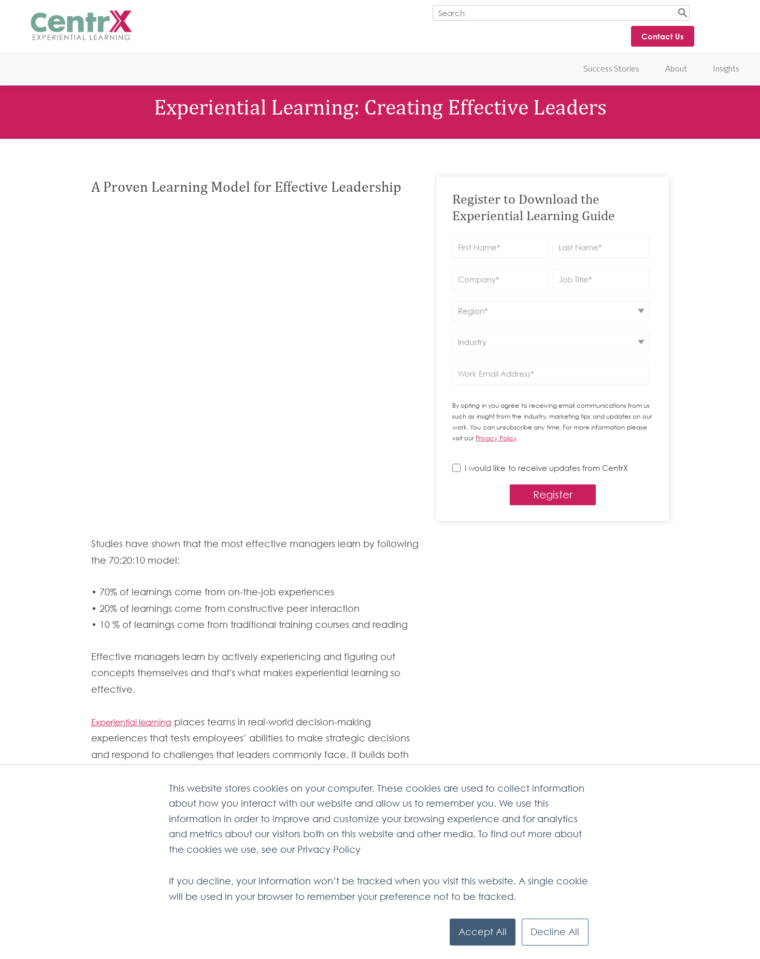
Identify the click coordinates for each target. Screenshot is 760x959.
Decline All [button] (554, 931)
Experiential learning (131, 568)
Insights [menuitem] (726, 68)
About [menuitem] (676, 68)
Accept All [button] (482, 931)
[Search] (561, 13)
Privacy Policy (496, 438)
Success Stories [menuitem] (611, 68)
